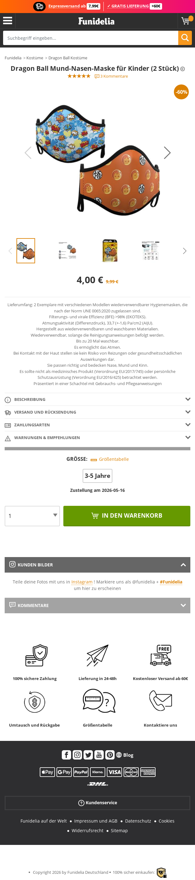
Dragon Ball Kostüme (67, 58)
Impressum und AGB (95, 821)
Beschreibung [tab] (25, 400)
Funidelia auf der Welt (43, 821)
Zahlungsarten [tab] (27, 425)
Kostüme (34, 58)
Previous (28, 153)
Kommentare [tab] (29, 605)
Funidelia (13, 58)
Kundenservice (97, 803)
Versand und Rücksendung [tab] (40, 412)
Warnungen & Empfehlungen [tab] (42, 438)
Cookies (167, 821)
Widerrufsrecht (87, 830)
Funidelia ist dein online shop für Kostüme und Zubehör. (96, 21)
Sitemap (119, 830)
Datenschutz (138, 821)
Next (167, 153)
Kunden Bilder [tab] (31, 565)
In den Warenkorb (131, 515)
